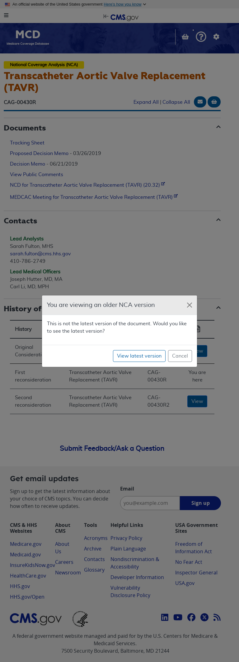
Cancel (180, 356)
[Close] (189, 305)
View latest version (139, 356)
